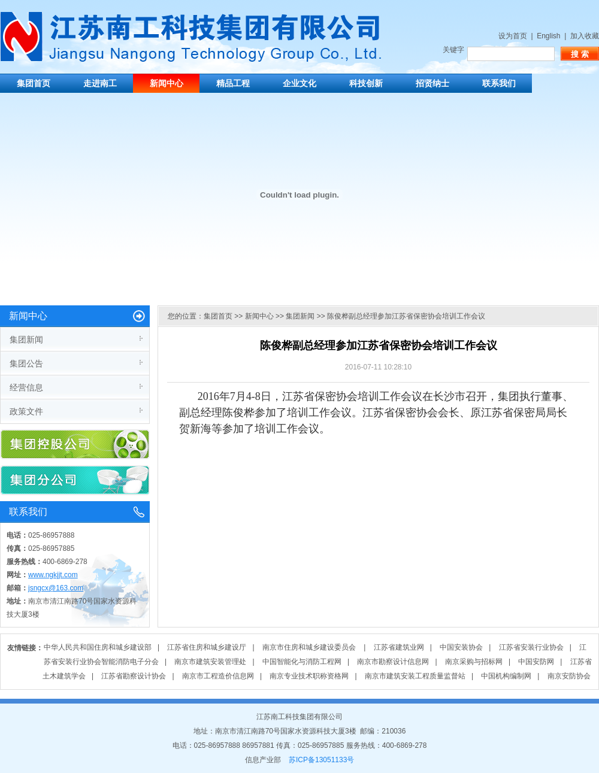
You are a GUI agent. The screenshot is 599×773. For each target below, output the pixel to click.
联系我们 (499, 83)
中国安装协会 (461, 647)
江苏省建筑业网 (399, 647)
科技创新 (366, 83)
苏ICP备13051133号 (321, 760)
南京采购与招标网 (474, 661)
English (548, 36)
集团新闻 (26, 339)
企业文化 (299, 83)
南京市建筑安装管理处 (210, 661)
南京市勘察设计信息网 (393, 661)
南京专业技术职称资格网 (309, 676)
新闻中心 (166, 83)
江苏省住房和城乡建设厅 (206, 647)
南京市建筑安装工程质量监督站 (415, 676)
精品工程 (233, 83)
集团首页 (33, 83)
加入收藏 (584, 36)
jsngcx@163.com (55, 588)
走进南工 (100, 83)
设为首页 (512, 36)
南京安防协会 (569, 676)
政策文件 (26, 411)
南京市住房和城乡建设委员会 (310, 647)
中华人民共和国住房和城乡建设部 (98, 647)
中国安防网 (536, 661)
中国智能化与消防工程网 (301, 661)
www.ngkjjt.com (53, 575)
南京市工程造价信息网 (218, 676)
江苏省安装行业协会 (531, 647)
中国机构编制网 (506, 676)
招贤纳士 (432, 83)
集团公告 (26, 363)
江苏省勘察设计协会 (133, 676)
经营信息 (26, 387)
